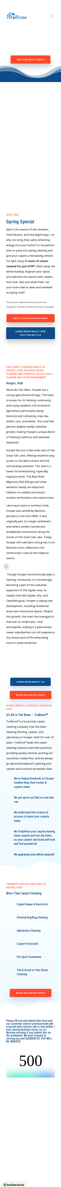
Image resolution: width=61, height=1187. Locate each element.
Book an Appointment (30, 694)
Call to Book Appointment (30, 318)
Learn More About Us (30, 681)
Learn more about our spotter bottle (30, 333)
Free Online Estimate (30, 59)
